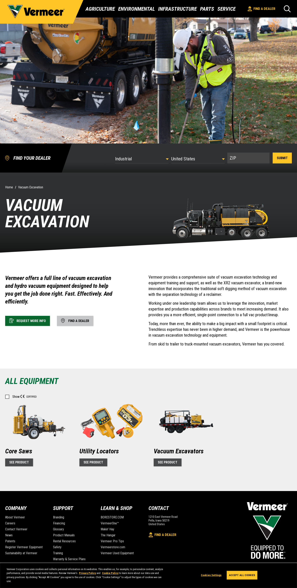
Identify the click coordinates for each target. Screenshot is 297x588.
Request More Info (27, 320)
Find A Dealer (262, 8)
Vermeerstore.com (113, 547)
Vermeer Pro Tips (112, 541)
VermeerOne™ (110, 523)
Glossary (58, 529)
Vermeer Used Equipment (117, 553)
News (9, 535)
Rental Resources (64, 541)
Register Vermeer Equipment (24, 547)
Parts (207, 9)
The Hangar (108, 535)
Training (58, 553)
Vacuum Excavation (30, 187)
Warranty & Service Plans (69, 559)
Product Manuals (64, 535)
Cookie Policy (110, 573)
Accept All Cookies (242, 575)
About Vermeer (15, 517)
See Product (19, 462)
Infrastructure (177, 9)
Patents (10, 541)
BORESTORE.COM (112, 517)
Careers (10, 523)
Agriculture (100, 9)
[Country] (198, 158)
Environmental (136, 9)
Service (226, 9)
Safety (57, 547)
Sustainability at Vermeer (21, 553)
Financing (59, 523)
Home (9, 187)
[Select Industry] (142, 158)
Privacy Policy (87, 573)
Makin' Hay (107, 529)
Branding (58, 517)
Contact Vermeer (16, 529)
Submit (282, 158)
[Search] (287, 8)
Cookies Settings (211, 575)
